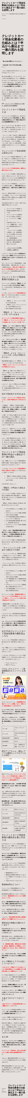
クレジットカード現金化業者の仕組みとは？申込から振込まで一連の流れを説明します (13, 6)
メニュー (4, 18)
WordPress (4, 1091)
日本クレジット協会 (16, 197)
